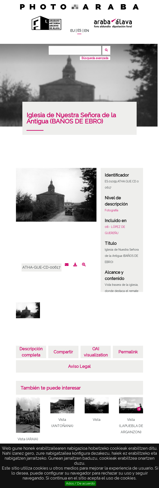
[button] (139, 409)
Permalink (128, 351)
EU (72, 31)
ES (79, 30)
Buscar (106, 50)
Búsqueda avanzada (95, 58)
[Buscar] (74, 50)
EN (86, 31)
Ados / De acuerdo (80, 483)
